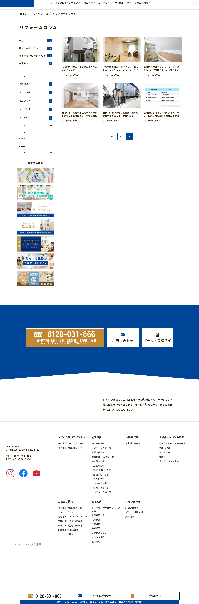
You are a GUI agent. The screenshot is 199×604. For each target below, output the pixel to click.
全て (35, 40)
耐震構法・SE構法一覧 (103, 488)
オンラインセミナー (169, 493)
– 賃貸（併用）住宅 (101, 501)
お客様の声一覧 (133, 475)
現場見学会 (164, 484)
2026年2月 (36, 109)
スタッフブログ (65, 544)
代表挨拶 (96, 551)
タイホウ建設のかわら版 (70, 539)
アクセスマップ (99, 564)
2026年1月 (36, 118)
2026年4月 (36, 92)
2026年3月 (36, 101)
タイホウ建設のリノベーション (73, 475)
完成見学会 (164, 479)
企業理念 (96, 555)
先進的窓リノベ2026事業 (70, 553)
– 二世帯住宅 (98, 497)
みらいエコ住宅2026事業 (70, 557)
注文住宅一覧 (98, 493)
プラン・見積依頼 (134, 544)
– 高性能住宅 (98, 510)
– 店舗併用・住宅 (100, 506)
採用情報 (96, 573)
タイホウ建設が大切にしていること (107, 541)
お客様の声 (104, 4)
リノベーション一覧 (101, 479)
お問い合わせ (131, 539)
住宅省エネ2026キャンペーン (72, 548)
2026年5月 (36, 84)
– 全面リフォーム (100, 519)
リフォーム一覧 (99, 515)
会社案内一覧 (98, 546)
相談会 (162, 488)
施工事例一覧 (98, 475)
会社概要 (96, 560)
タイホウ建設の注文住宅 (70, 479)
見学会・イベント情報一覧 (172, 475)
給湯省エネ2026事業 (68, 561)
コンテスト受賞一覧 (101, 524)
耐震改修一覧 (98, 484)
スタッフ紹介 (98, 569)
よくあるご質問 (65, 566)
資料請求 (129, 548)
